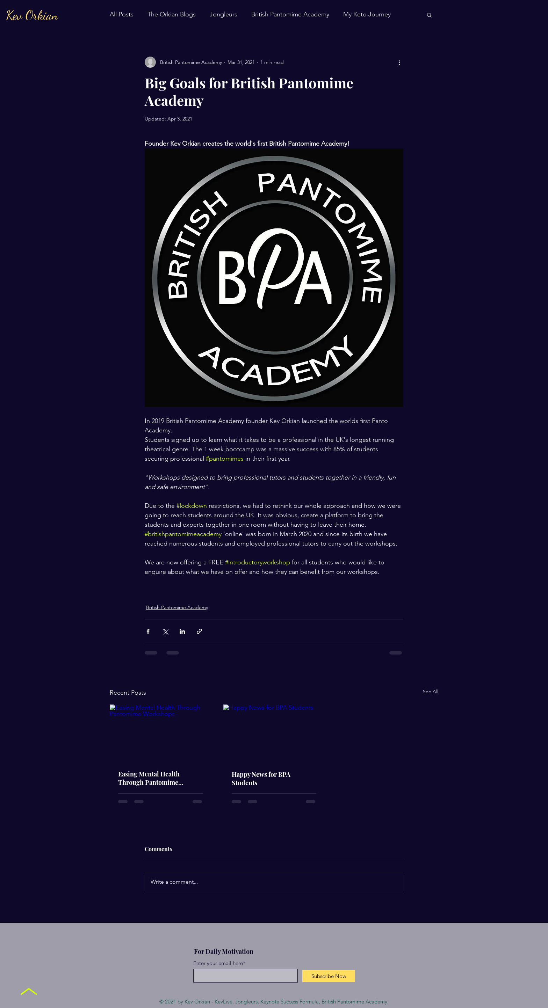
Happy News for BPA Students (261, 778)
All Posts (122, 14)
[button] (429, 14)
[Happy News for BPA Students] (274, 733)
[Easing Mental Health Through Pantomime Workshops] (160, 732)
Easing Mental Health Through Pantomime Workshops (149, 778)
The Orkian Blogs (171, 14)
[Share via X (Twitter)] (165, 631)
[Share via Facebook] (148, 631)
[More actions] (399, 62)
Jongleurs (223, 14)
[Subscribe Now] (328, 976)
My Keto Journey (367, 14)
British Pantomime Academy (290, 14)
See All (430, 691)
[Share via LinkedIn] (182, 631)
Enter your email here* (219, 963)
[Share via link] (199, 631)
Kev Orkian (32, 15)
